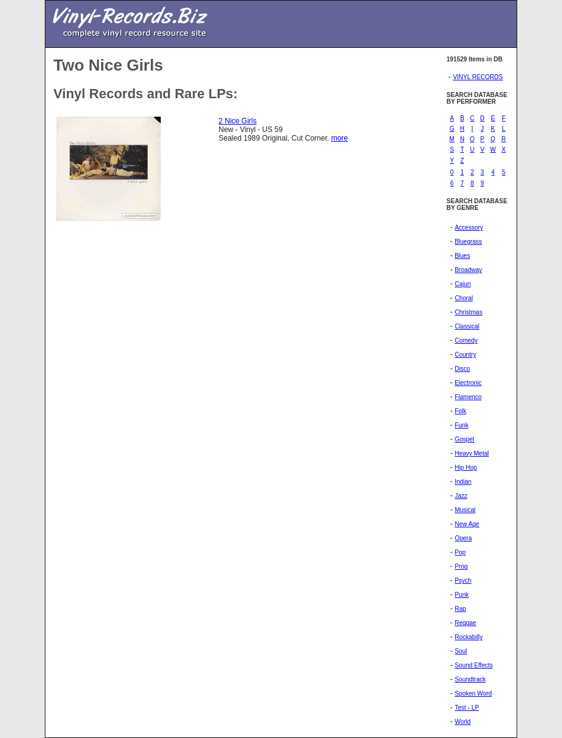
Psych (463, 580)
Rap (460, 608)
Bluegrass (468, 241)
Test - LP (467, 707)
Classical (467, 326)
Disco (462, 368)
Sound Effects (474, 665)
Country (465, 354)
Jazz (461, 495)
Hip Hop (466, 467)
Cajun (463, 284)
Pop (460, 552)
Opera (463, 538)
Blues (462, 255)
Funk (461, 425)
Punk (462, 594)
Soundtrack (470, 679)
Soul (461, 651)
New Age (467, 524)
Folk (460, 411)
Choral (463, 298)
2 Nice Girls (237, 121)
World (463, 721)
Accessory (469, 227)
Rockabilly (469, 637)
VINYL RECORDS (477, 77)
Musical (465, 510)
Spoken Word (473, 693)
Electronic (468, 382)
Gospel (464, 439)
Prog (461, 566)
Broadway (468, 269)
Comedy (466, 340)
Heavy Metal (472, 453)
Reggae (465, 623)
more (339, 138)
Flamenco (468, 397)
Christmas (468, 312)
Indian (463, 481)
